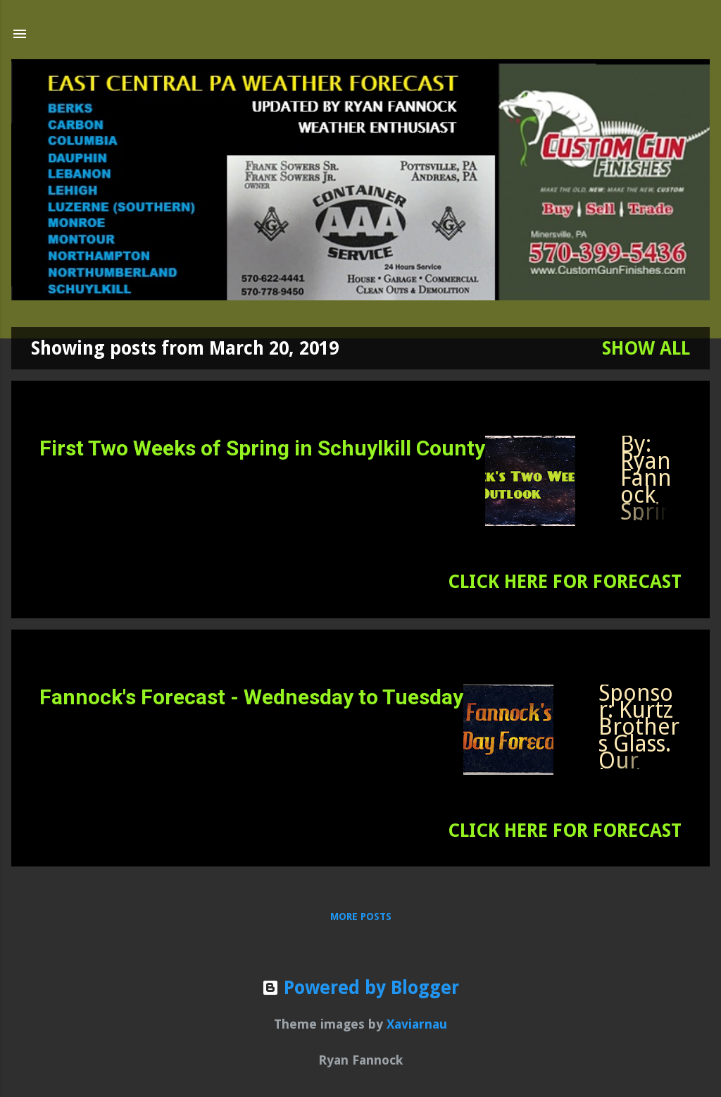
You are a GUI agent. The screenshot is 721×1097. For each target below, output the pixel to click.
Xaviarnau (417, 1024)
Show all (646, 348)
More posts (360, 916)
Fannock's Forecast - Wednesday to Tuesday (251, 697)
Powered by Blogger (360, 987)
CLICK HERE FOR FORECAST (565, 581)
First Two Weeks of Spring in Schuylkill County (262, 448)
